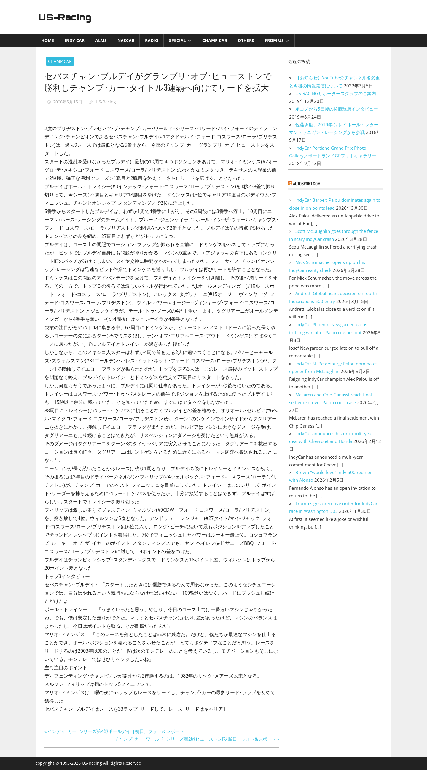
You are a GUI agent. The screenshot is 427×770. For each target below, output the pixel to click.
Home (47, 40)
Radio (151, 40)
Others (246, 40)
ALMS (101, 40)
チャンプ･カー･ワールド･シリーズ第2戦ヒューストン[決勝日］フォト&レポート (195, 739)
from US (274, 40)
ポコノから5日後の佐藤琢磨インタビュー (336, 109)
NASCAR (125, 40)
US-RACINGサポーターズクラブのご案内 (335, 93)
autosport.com (307, 183)
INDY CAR (75, 40)
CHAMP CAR (214, 40)
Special (177, 40)
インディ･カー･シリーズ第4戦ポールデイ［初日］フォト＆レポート (115, 731)
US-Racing (68, 17)
